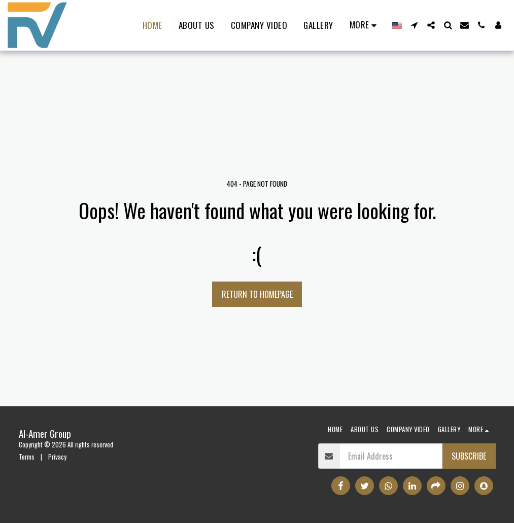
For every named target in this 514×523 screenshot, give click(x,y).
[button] (414, 25)
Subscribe (469, 456)
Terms (27, 457)
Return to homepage (257, 294)
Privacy (57, 457)
